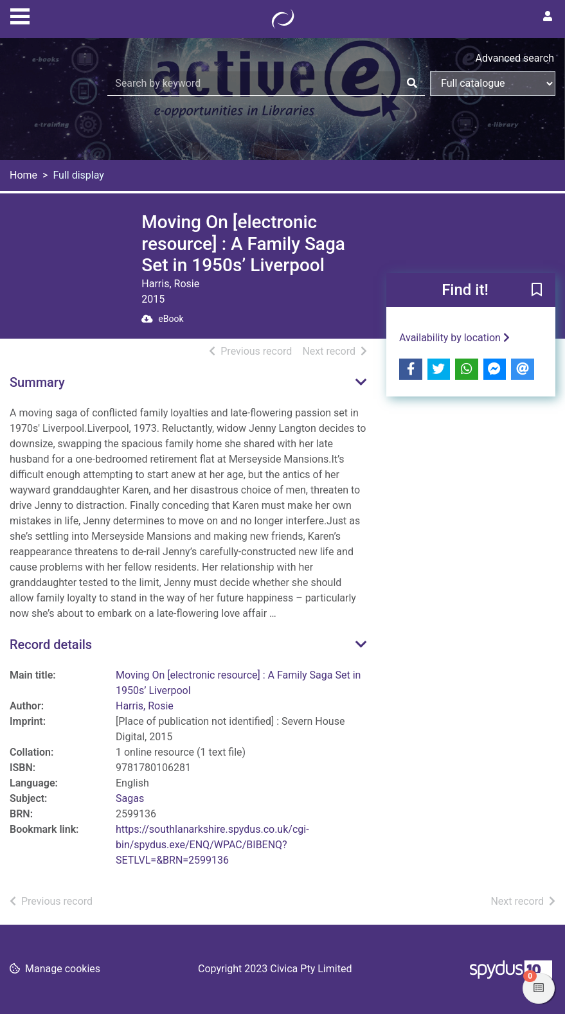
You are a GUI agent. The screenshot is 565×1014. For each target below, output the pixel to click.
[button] (537, 290)
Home (23, 175)
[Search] (412, 83)
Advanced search (515, 58)
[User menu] (547, 16)
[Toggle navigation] (20, 14)
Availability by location (454, 338)
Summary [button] (37, 382)
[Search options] (492, 83)
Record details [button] (51, 644)
